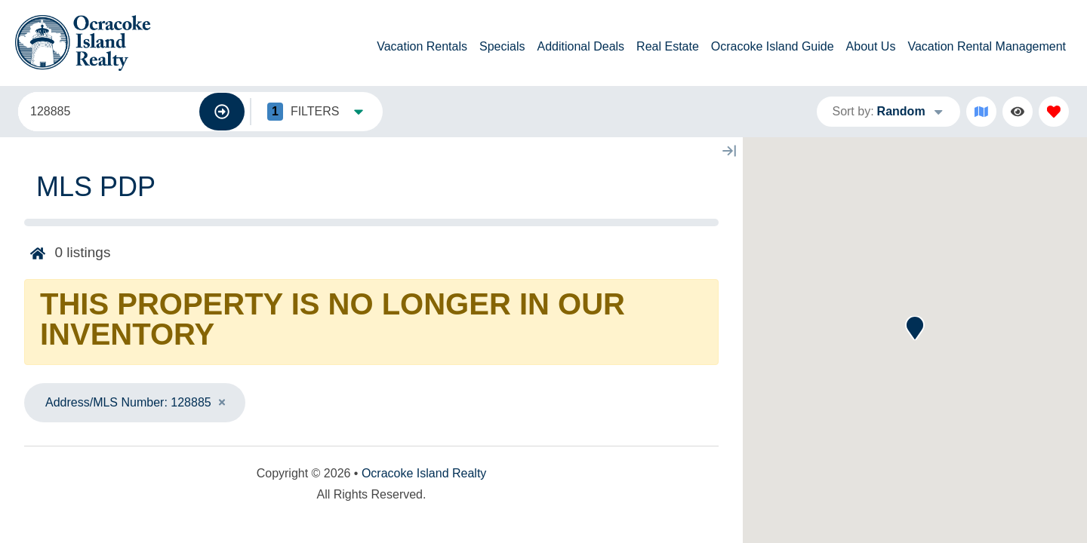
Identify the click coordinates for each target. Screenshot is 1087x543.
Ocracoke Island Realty (424, 473)
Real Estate (667, 46)
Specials (502, 46)
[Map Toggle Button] (981, 112)
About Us (871, 46)
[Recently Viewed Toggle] (1017, 112)
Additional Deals (580, 46)
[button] (915, 328)
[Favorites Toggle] (1054, 112)
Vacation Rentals (422, 46)
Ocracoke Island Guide (772, 46)
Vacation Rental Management (986, 46)
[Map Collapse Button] (729, 150)
